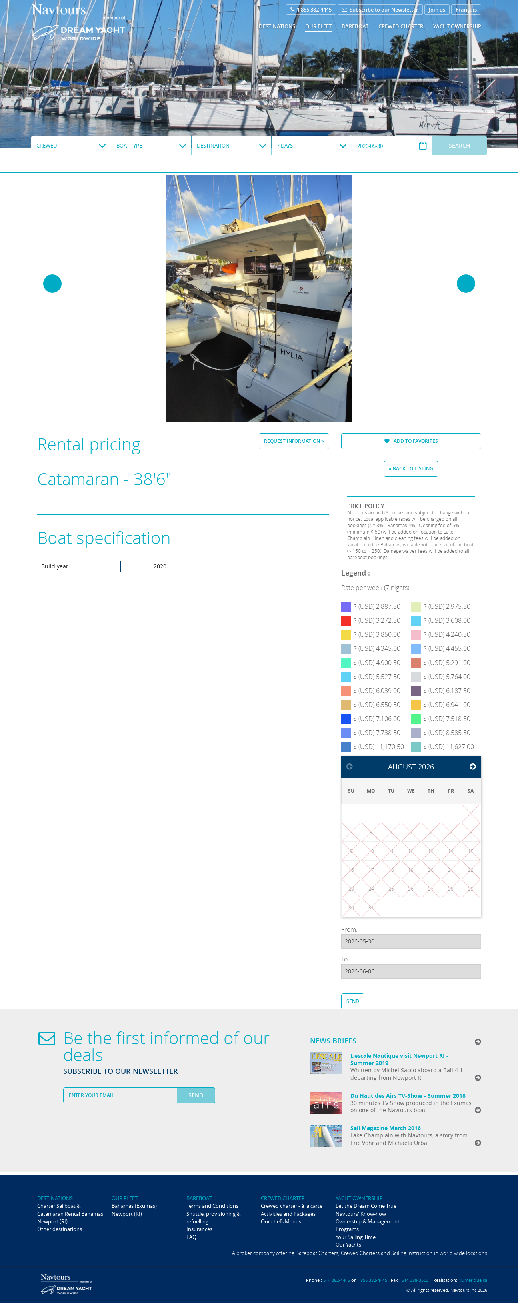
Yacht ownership (457, 26)
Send (352, 1001)
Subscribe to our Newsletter (380, 9)
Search (459, 145)
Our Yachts (348, 1244)
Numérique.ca (472, 1280)
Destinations (277, 26)
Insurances (199, 1229)
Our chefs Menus (281, 1221)
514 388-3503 (415, 1280)
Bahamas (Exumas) (134, 1205)
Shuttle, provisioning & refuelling (213, 1217)
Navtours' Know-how (361, 1213)
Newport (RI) (52, 1221)
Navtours (95, 22)
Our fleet (318, 26)
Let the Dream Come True (366, 1205)
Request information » (294, 441)
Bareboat (355, 26)
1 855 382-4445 (311, 9)
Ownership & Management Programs (368, 1225)
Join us (437, 9)
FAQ (191, 1237)
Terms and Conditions (212, 1205)
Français (466, 9)
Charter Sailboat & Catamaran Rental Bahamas (70, 1209)
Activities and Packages (288, 1213)
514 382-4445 (336, 1280)
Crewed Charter (400, 26)
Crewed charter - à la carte (291, 1205)
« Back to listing (411, 468)
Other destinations (59, 1229)
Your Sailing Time (356, 1237)
